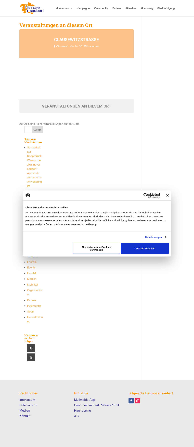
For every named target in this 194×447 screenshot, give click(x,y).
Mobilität (32, 284)
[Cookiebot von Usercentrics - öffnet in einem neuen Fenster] (145, 195)
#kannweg (147, 8)
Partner (116, 8)
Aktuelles (130, 8)
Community (101, 8)
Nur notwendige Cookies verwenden (96, 248)
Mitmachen (62, 8)
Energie (32, 262)
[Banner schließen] (167, 195)
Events (31, 267)
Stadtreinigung (166, 8)
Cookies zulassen (145, 248)
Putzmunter (34, 305)
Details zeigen (153, 237)
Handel (31, 273)
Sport (30, 311)
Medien (31, 278)
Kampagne (83, 8)
